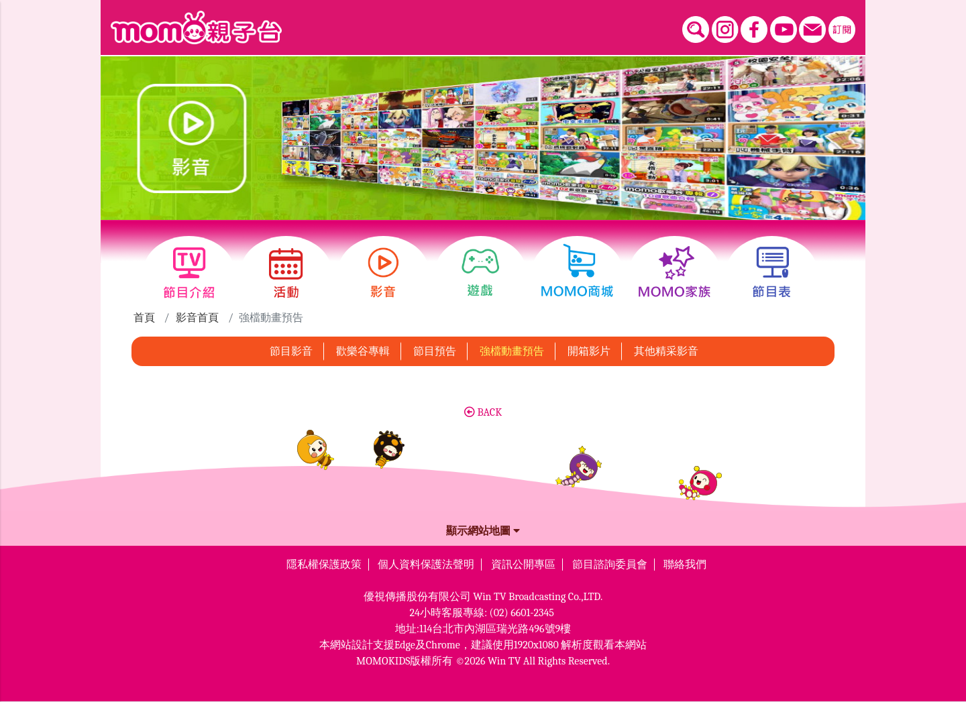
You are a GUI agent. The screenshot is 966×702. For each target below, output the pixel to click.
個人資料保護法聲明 (426, 565)
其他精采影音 (666, 351)
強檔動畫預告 (512, 351)
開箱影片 (589, 351)
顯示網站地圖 (483, 531)
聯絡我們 (684, 565)
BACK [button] (483, 412)
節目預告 (434, 351)
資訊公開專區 (523, 565)
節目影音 (291, 351)
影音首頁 (197, 318)
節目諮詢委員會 (609, 565)
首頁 (144, 318)
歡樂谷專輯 (363, 351)
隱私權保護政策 (324, 565)
